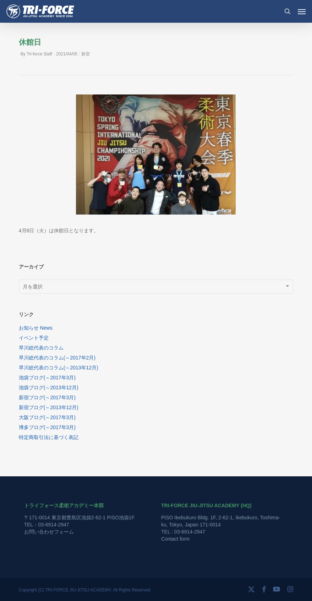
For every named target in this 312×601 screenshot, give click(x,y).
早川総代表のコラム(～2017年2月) (57, 358)
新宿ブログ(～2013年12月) (48, 407)
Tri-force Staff (39, 54)
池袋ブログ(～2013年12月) (48, 387)
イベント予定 (34, 338)
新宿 (85, 54)
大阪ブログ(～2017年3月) (47, 417)
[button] (302, 11)
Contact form (175, 539)
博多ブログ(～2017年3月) (47, 427)
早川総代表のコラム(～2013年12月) (58, 367)
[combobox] (156, 287)
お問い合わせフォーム (49, 532)
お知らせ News (36, 328)
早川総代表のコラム (41, 348)
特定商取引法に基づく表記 (48, 437)
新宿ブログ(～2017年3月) (47, 397)
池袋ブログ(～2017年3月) (47, 377)
